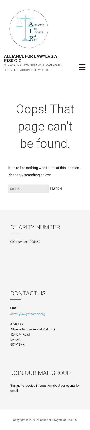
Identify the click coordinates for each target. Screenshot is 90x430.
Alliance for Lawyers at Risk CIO (31, 58)
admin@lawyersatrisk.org (27, 314)
